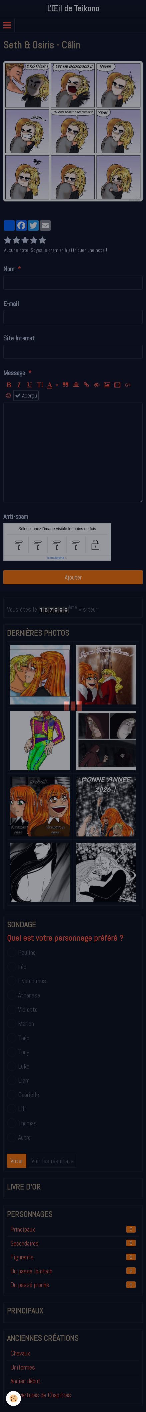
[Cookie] (13, 1398)
